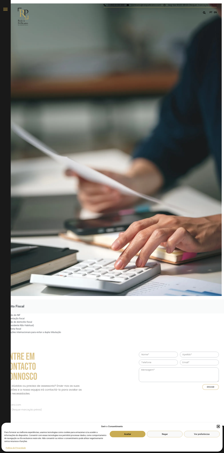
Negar (165, 434)
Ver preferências (202, 434)
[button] (218, 426)
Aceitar (127, 434)
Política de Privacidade (16, 448)
